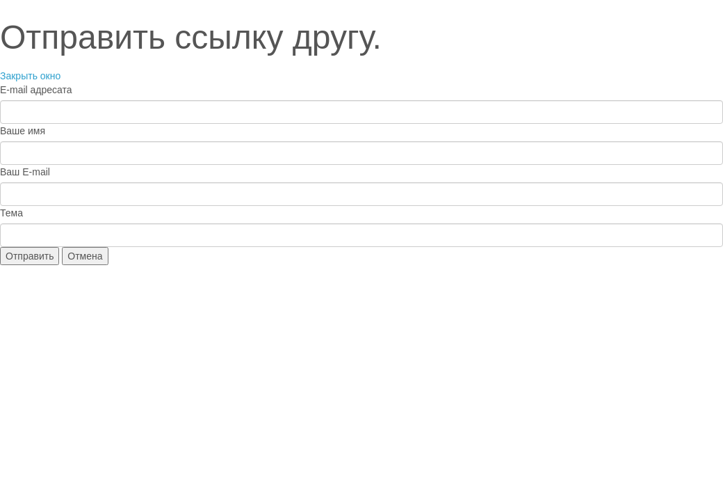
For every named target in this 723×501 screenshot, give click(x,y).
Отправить (30, 256)
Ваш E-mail (25, 171)
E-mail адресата (36, 89)
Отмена (84, 256)
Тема (11, 212)
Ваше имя (22, 130)
